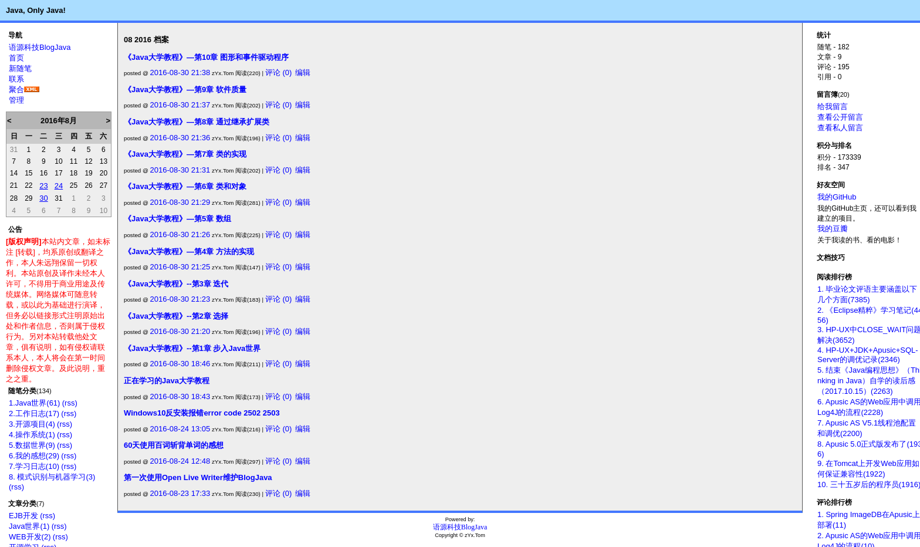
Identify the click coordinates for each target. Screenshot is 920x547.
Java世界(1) (29, 526)
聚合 (16, 89)
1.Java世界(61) (34, 403)
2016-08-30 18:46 (180, 363)
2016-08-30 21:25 (180, 266)
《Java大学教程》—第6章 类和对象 (185, 186)
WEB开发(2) (30, 536)
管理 (16, 100)
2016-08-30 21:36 (180, 137)
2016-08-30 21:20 (180, 331)
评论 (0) (278, 72)
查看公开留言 (840, 117)
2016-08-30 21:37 (180, 104)
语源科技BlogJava (39, 47)
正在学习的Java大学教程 (166, 380)
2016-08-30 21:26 (180, 234)
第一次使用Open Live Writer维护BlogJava (198, 477)
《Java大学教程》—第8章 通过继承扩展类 (196, 121)
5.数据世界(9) (32, 445)
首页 (16, 57)
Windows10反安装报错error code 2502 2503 (202, 412)
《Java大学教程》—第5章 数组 (177, 218)
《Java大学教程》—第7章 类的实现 (185, 154)
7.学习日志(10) (34, 466)
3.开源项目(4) (32, 424)
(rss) (69, 403)
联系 (16, 79)
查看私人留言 (840, 127)
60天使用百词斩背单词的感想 (174, 445)
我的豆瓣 (832, 228)
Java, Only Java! (36, 10)
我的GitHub (836, 197)
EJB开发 (23, 515)
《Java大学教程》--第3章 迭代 (176, 283)
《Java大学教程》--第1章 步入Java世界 (192, 348)
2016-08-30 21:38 (180, 72)
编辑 (302, 72)
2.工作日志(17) (34, 413)
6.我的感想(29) (34, 455)
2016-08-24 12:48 (180, 461)
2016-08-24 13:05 (180, 428)
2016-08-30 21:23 (180, 299)
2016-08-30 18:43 (180, 396)
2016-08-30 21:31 (180, 170)
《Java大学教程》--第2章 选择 (176, 316)
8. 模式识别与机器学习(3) (52, 476)
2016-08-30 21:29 (180, 202)
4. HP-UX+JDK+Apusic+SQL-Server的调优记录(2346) (867, 355)
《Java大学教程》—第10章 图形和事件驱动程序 (206, 57)
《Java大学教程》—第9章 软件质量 (185, 89)
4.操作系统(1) (32, 434)
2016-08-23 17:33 (180, 493)
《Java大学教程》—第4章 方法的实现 (189, 251)
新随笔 (20, 68)
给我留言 (832, 106)
